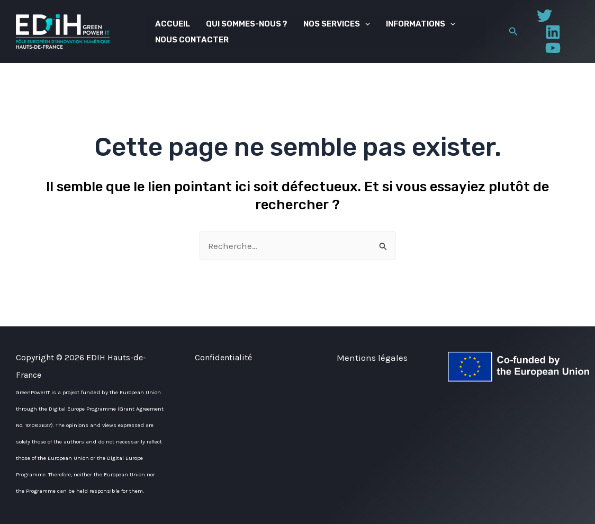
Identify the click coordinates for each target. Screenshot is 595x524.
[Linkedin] (553, 32)
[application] (365, 24)
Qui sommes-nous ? (246, 24)
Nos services (336, 24)
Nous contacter (192, 40)
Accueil (172, 24)
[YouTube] (553, 48)
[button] (513, 32)
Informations (420, 24)
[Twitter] (544, 15)
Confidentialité (223, 357)
